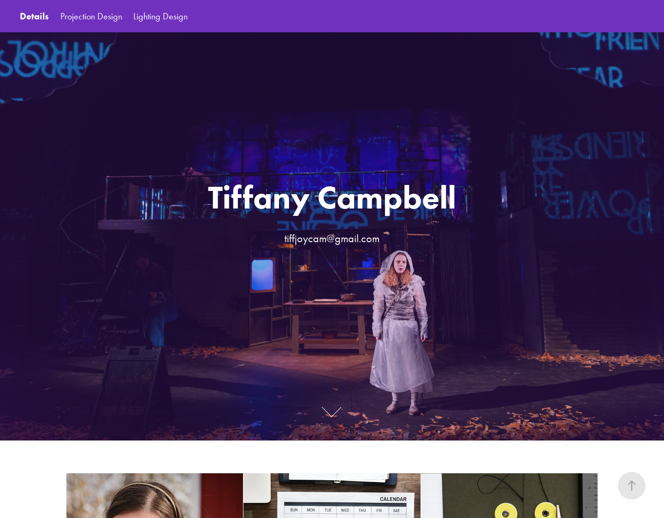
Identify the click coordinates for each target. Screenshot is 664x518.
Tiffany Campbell (332, 16)
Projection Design (91, 16)
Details (34, 16)
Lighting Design (160, 16)
